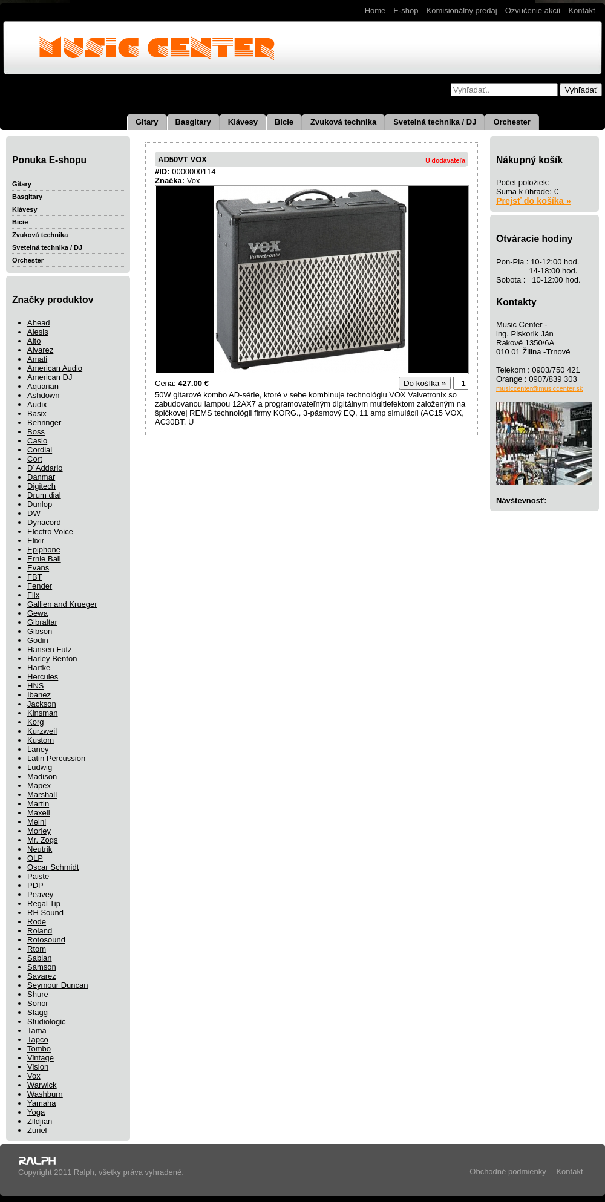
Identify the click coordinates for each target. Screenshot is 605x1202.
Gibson (39, 631)
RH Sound (45, 912)
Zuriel (37, 1130)
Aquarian (43, 386)
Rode (36, 921)
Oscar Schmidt (53, 867)
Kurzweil (42, 731)
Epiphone (43, 549)
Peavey (40, 894)
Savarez (41, 976)
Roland (39, 930)
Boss (36, 431)
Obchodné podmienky (507, 1171)
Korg (35, 722)
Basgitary (193, 121)
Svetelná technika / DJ (434, 121)
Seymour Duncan (57, 985)
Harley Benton (52, 658)
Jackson (41, 703)
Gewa (37, 613)
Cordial (39, 449)
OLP (35, 858)
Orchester (511, 121)
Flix (33, 594)
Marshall (42, 794)
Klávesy (243, 121)
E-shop (405, 10)
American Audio (54, 368)
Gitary (147, 121)
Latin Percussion (56, 758)
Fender (39, 585)
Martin (38, 803)
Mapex (39, 785)
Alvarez (40, 349)
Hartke (38, 667)
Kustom (40, 740)
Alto (34, 340)
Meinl (36, 821)
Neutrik (39, 849)
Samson (41, 967)
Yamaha (41, 1103)
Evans (38, 567)
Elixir (35, 540)
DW (34, 513)
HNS (35, 685)
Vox (34, 1075)
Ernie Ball (44, 558)
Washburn (45, 1094)
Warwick (42, 1084)
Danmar (41, 477)
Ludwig (39, 767)
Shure (37, 994)
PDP (35, 885)
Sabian (39, 957)
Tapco (37, 1039)
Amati (37, 359)
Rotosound (46, 939)
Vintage (40, 1057)
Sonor (37, 1003)
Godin (37, 640)
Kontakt (581, 10)
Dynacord (44, 522)
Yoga (36, 1112)
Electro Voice (50, 531)
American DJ (49, 377)
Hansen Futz (49, 649)
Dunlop (39, 504)
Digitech (41, 486)
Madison (42, 776)
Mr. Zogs (42, 839)
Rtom (36, 948)
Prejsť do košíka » (533, 201)
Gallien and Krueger (62, 604)
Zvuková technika (343, 121)
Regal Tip (43, 903)
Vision (37, 1066)
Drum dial (44, 495)
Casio (37, 440)
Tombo (39, 1048)
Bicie (284, 121)
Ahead (38, 322)
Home (375, 10)
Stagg (37, 1012)
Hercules (42, 676)
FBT (34, 576)
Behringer (44, 422)
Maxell (38, 812)
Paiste (38, 876)
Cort (34, 458)
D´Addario (45, 467)
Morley (39, 830)
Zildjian (39, 1121)
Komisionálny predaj (462, 10)
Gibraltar (42, 622)
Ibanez (39, 694)
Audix (37, 404)
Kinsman (42, 712)
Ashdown (43, 395)
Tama (37, 1030)
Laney (37, 749)
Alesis (37, 331)
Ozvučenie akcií (533, 10)
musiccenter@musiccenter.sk (539, 388)
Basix (37, 413)
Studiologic (46, 1021)
